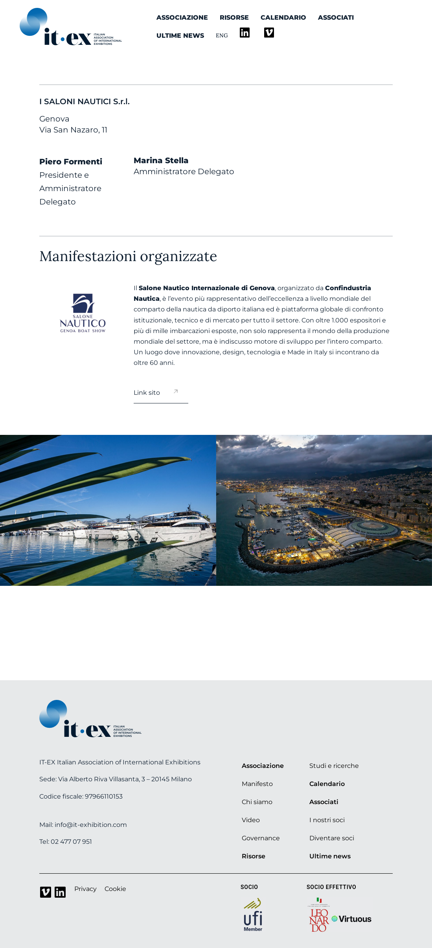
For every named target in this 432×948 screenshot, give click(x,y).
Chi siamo (257, 802)
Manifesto (257, 784)
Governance (261, 838)
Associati (336, 17)
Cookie (115, 889)
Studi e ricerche (334, 765)
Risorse (234, 17)
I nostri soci (327, 820)
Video (251, 820)
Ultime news (180, 35)
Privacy (85, 889)
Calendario (283, 17)
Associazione (182, 17)
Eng (222, 35)
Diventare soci (331, 838)
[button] (36, 510)
